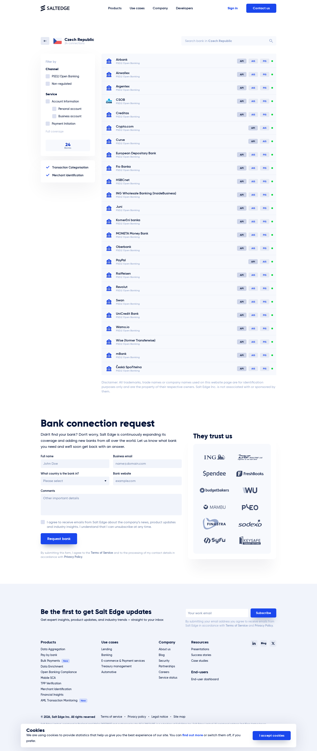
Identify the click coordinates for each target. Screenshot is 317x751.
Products (48, 642)
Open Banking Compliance (59, 672)
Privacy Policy (73, 556)
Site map (179, 716)
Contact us (261, 8)
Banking (106, 655)
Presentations (200, 649)
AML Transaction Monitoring (59, 700)
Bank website (122, 473)
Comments (48, 490)
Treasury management (116, 666)
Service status (168, 677)
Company (167, 642)
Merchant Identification (56, 689)
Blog (162, 655)
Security (164, 661)
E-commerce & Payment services (123, 661)
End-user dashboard (205, 679)
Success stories (201, 655)
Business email (122, 456)
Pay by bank (49, 655)
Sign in (233, 8)
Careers (164, 672)
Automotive (108, 672)
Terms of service (111, 716)
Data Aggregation (53, 649)
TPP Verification (51, 683)
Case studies (199, 661)
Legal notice (160, 716)
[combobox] (228, 40)
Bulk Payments (50, 661)
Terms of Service (102, 552)
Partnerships (167, 666)
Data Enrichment (52, 666)
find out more (192, 735)
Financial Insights (52, 694)
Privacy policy (137, 716)
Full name (47, 456)
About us (164, 649)
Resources (199, 642)
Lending (106, 649)
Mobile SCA (48, 678)
